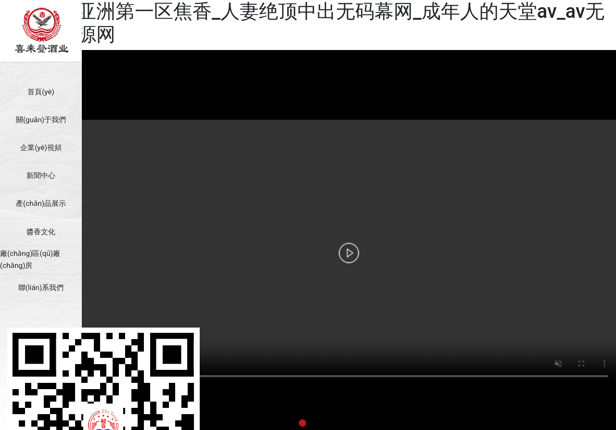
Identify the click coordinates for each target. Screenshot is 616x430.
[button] (302, 423)
